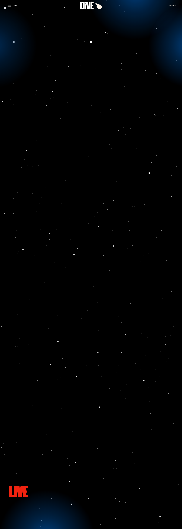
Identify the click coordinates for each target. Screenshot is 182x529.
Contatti (172, 6)
